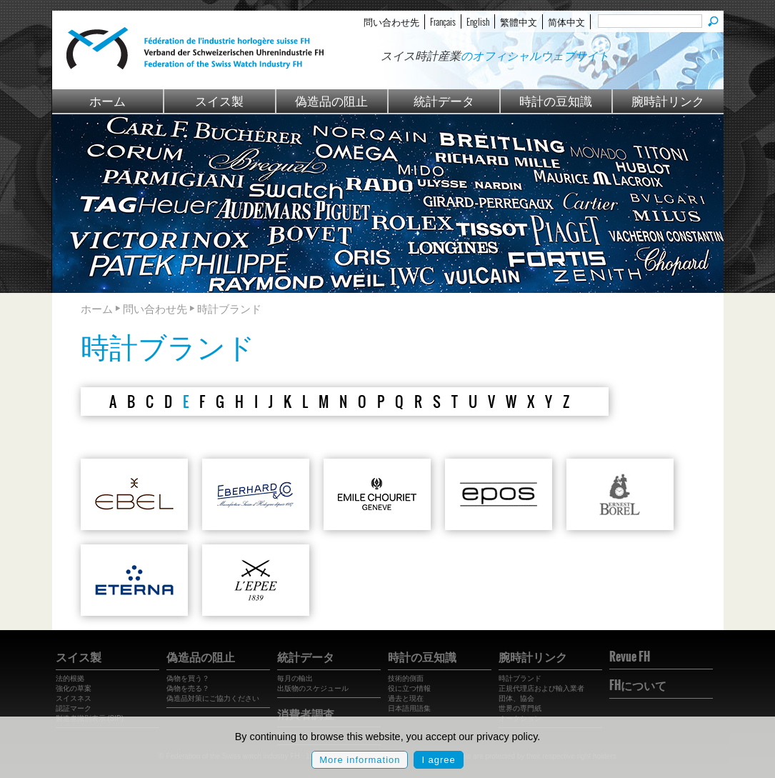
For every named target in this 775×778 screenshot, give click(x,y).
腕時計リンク (667, 100)
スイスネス (73, 698)
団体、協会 (516, 698)
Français (443, 21)
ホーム (107, 100)
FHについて (637, 685)
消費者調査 (305, 713)
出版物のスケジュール (313, 688)
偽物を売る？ (187, 688)
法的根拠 (70, 678)
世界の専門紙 (520, 708)
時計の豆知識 (555, 100)
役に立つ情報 (409, 688)
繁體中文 (518, 21)
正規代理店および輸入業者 (541, 688)
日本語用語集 (409, 708)
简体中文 (566, 21)
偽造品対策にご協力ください (212, 698)
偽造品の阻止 (331, 100)
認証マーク (73, 708)
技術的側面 (406, 678)
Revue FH (629, 656)
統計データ (444, 100)
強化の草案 (73, 688)
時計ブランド (520, 678)
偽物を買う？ (187, 678)
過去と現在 (406, 698)
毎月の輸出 (295, 678)
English (477, 21)
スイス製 (219, 100)
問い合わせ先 (391, 21)
